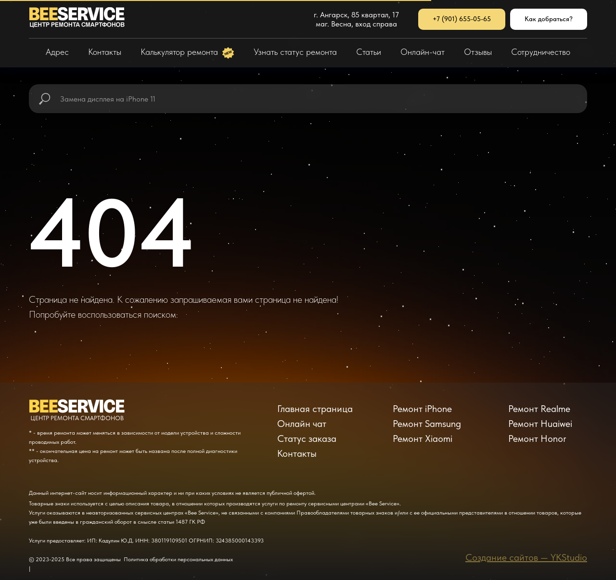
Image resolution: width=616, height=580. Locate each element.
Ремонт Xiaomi (422, 438)
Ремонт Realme (539, 408)
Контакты (297, 453)
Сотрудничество (540, 52)
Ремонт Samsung (427, 423)
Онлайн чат (301, 423)
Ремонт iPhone (422, 408)
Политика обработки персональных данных (178, 559)
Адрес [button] (57, 52)
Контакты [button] (104, 52)
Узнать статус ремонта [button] (295, 52)
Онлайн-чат (422, 52)
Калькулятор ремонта (180, 52)
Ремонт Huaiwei (540, 423)
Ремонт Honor (537, 438)
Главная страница (315, 408)
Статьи (368, 52)
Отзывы (478, 52)
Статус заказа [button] (306, 438)
